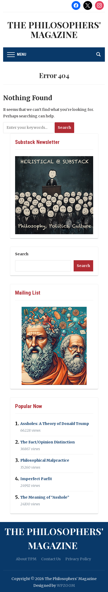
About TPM (26, 559)
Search (21, 254)
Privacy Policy (78, 559)
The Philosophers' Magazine (54, 29)
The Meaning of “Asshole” (44, 497)
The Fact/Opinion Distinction (47, 442)
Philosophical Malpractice (44, 460)
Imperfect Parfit (36, 478)
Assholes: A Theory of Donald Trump (54, 423)
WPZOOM (66, 585)
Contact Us (51, 559)
